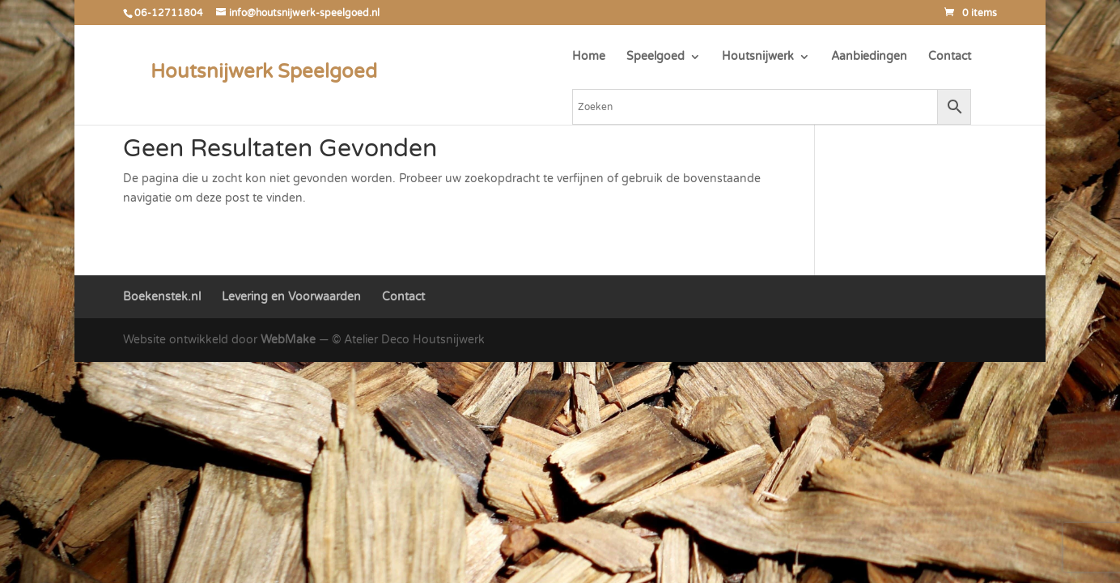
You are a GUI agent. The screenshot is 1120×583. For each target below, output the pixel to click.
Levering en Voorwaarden (291, 297)
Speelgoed (655, 57)
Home (588, 57)
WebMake (288, 340)
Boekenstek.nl (162, 297)
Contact (949, 57)
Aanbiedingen (869, 57)
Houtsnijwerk (758, 57)
